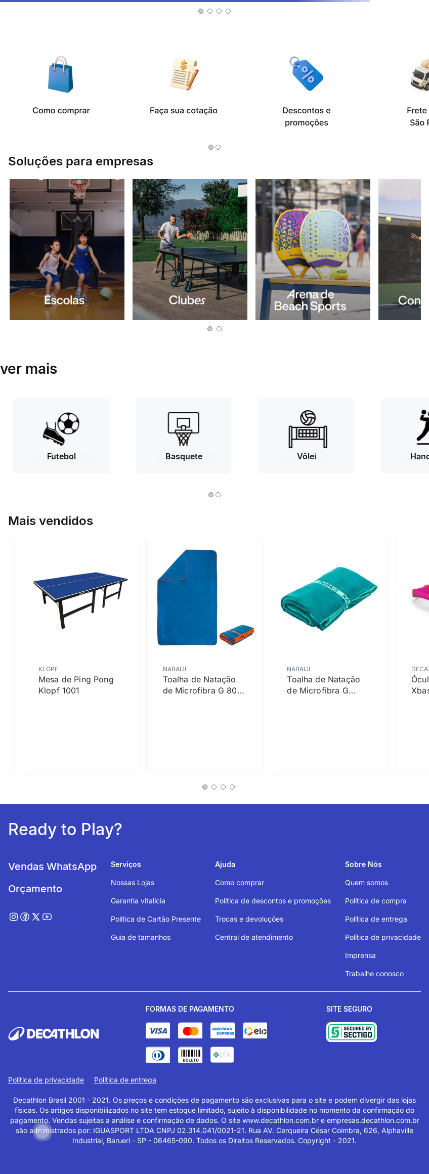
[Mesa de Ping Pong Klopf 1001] (80, 656)
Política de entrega (125, 1079)
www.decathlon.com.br (280, 1120)
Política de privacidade (46, 1079)
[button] (200, 11)
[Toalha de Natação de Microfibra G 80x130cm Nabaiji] (329, 656)
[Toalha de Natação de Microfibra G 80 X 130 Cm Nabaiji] (205, 656)
